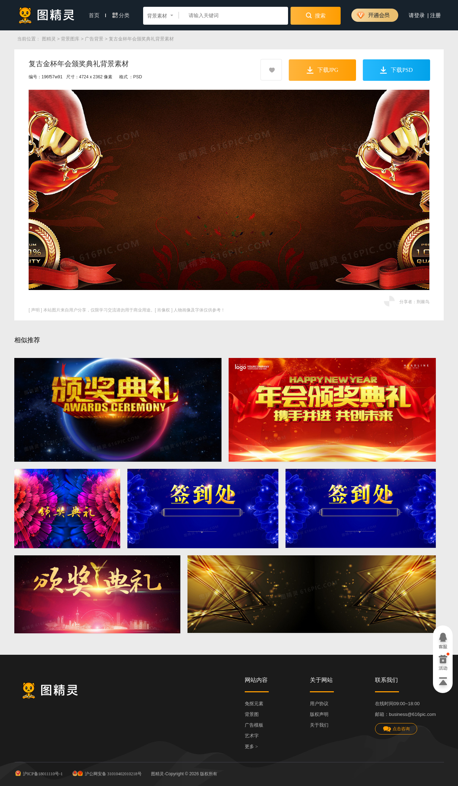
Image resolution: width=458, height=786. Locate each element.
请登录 (417, 15)
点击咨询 (396, 729)
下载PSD (396, 70)
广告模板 (254, 725)
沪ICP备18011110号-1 (38, 773)
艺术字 (252, 735)
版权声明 (319, 714)
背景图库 (70, 38)
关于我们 (319, 725)
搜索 (316, 15)
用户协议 (319, 703)
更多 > (251, 746)
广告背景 (94, 38)
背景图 (252, 714)
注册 (435, 15)
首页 (97, 15)
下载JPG (322, 70)
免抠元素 (254, 703)
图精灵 (49, 38)
